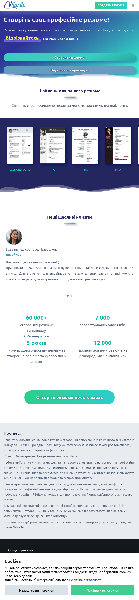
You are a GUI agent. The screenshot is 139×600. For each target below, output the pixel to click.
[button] (132, 5)
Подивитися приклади (69, 70)
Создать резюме (111, 5)
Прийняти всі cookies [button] (102, 590)
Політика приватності (85, 580)
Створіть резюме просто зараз (69, 397)
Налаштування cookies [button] (36, 590)
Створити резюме (69, 57)
